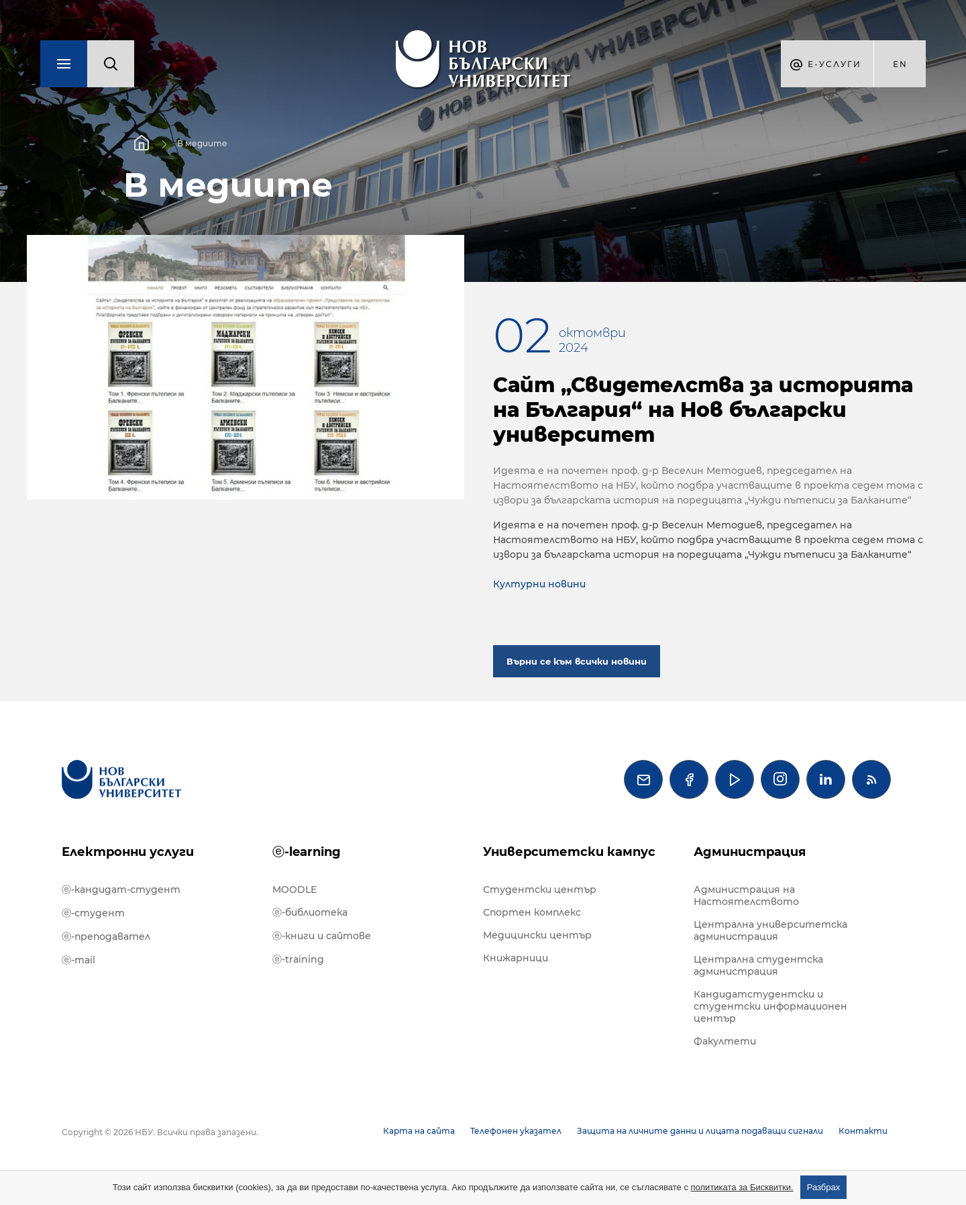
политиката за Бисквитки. (742, 1187)
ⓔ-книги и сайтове (321, 936)
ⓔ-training (298, 959)
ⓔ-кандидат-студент (121, 889)
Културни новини (539, 584)
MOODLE (294, 889)
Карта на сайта (419, 1131)
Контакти (863, 1131)
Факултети (725, 1041)
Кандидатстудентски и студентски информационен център (770, 1006)
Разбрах (824, 1187)
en (900, 64)
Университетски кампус (569, 852)
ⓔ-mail (78, 960)
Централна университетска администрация (770, 930)
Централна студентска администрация (758, 965)
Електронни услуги (128, 852)
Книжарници (515, 958)
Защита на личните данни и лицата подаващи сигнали (700, 1131)
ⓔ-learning (306, 852)
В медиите (202, 143)
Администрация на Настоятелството (746, 895)
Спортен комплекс (532, 912)
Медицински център (537, 935)
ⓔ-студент (93, 913)
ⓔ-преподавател (106, 936)
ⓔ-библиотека (309, 912)
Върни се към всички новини (576, 661)
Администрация (750, 852)
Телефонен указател (515, 1131)
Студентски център (539, 889)
